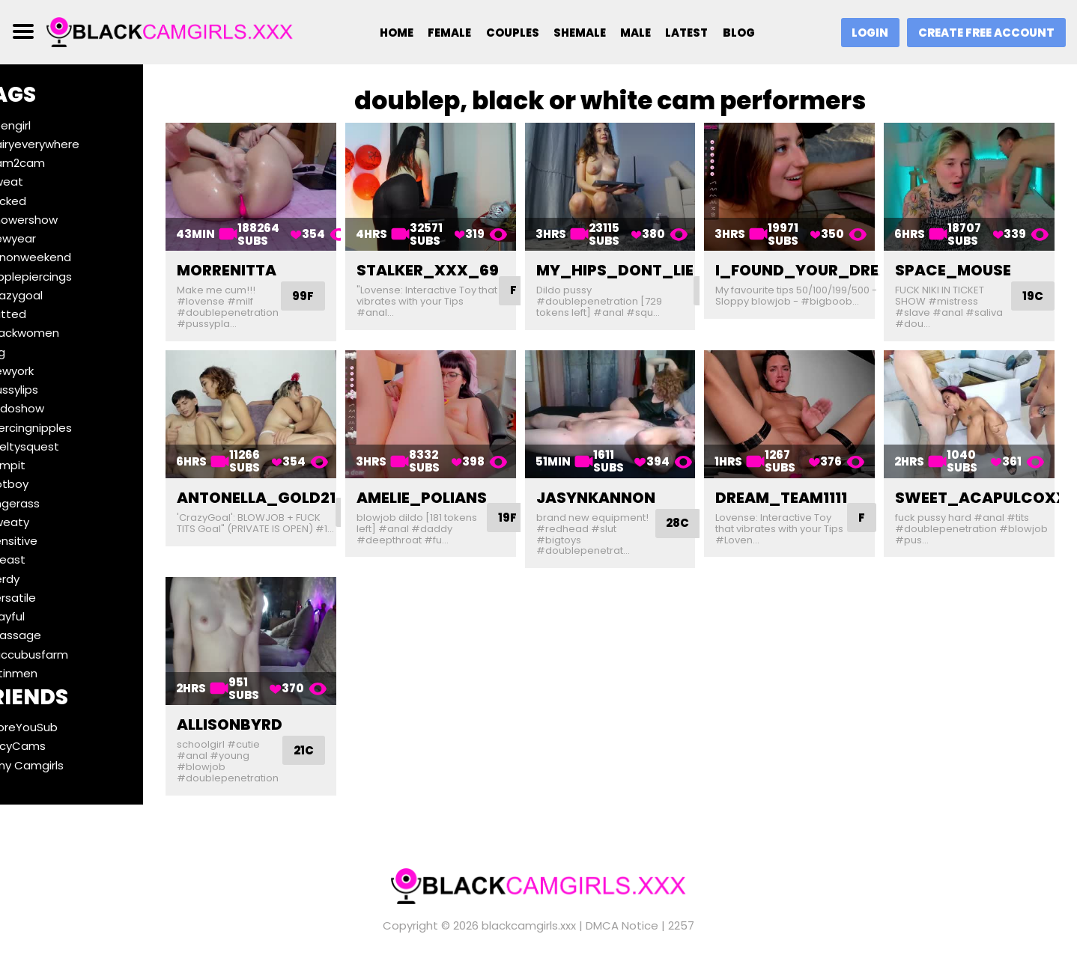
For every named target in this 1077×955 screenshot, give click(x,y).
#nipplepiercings (65, 276)
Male (636, 32)
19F (539, 505)
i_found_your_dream (826, 264)
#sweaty (44, 522)
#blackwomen (59, 333)
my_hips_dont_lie (639, 264)
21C (344, 732)
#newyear (47, 238)
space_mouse (961, 264)
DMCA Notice (622, 917)
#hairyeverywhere (69, 144)
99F (341, 290)
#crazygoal (51, 295)
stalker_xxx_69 (460, 264)
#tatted (43, 314)
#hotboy (44, 484)
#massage (50, 635)
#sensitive (48, 541)
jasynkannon (619, 485)
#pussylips (49, 389)
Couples (509, 32)
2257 (681, 917)
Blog (742, 32)
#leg (32, 352)
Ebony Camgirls (61, 765)
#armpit (42, 465)
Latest (689, 32)
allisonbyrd (270, 706)
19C (1041, 290)
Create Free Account (985, 32)
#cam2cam (52, 163)
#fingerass (49, 503)
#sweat (41, 181)
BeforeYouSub (58, 727)
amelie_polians (454, 485)
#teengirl (45, 125)
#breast (42, 559)
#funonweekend (65, 257)
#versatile (47, 597)
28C (702, 511)
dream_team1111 (798, 485)
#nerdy (39, 579)
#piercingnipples (65, 428)
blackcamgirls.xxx (529, 917)
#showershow (58, 220)
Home (390, 32)
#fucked (43, 201)
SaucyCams (52, 746)
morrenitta (267, 264)
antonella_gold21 (296, 485)
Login (867, 32)
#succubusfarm (64, 654)
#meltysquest (59, 446)
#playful (42, 616)
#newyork (46, 371)
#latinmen (48, 673)
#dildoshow (52, 408)
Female (444, 32)
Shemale (578, 32)
